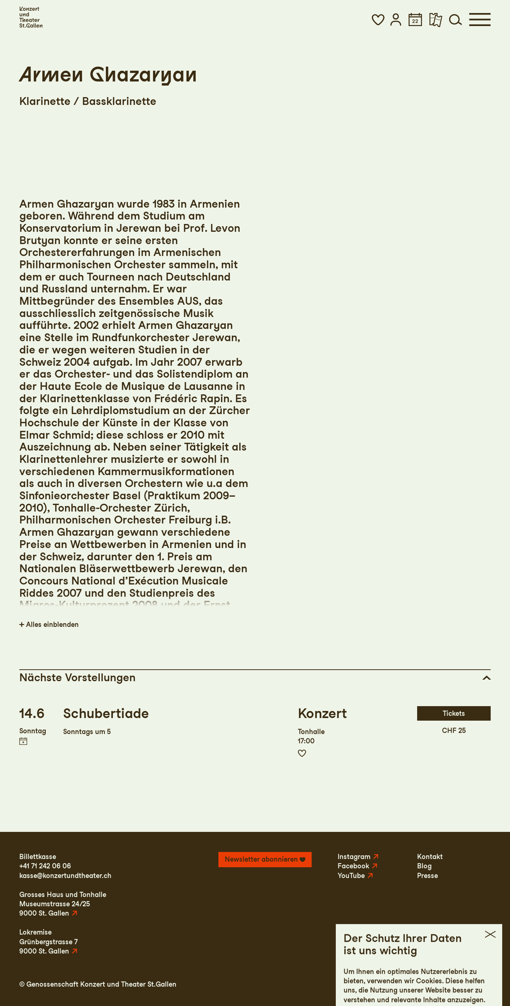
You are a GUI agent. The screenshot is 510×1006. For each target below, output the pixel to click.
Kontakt (430, 857)
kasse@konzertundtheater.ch (65, 876)
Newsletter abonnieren (261, 859)
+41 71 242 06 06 (45, 866)
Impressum (372, 984)
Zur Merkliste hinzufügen (302, 753)
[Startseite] (30, 17)
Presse (427, 876)
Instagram (354, 857)
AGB (451, 984)
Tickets (454, 713)
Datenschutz (416, 984)
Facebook (353, 866)
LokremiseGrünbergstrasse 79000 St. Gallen (48, 941)
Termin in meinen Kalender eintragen (23, 741)
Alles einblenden (52, 624)
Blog (424, 866)
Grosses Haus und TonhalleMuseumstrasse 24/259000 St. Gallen (62, 904)
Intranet (478, 984)
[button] (378, 19)
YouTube (351, 876)
